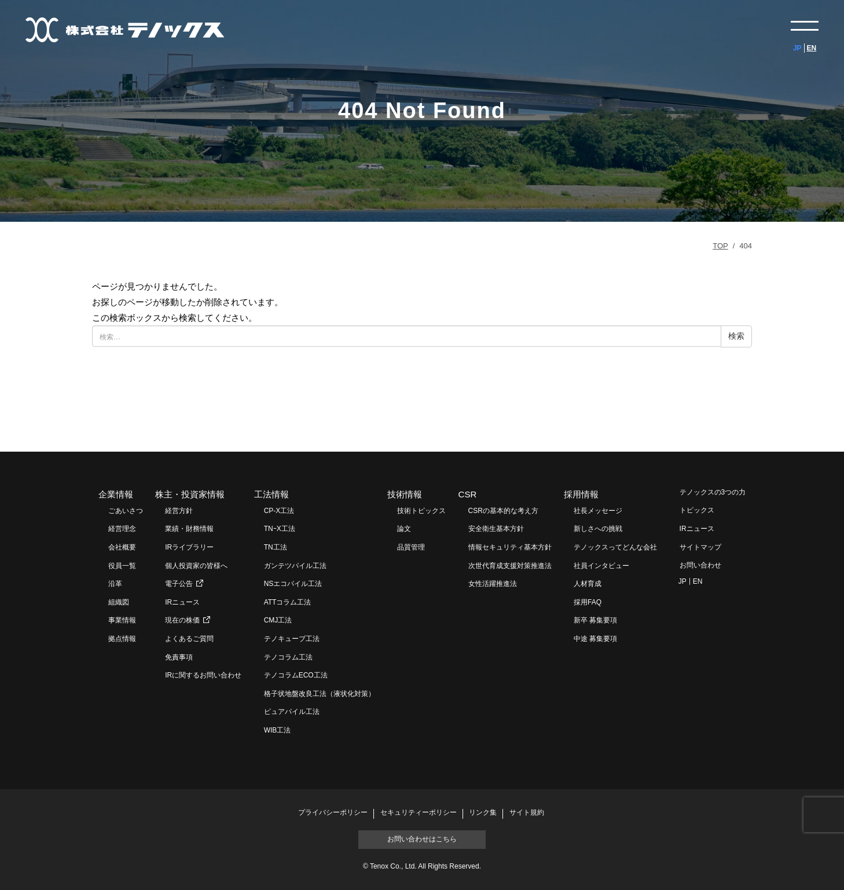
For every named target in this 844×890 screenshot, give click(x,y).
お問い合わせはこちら (422, 839)
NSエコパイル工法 (293, 584)
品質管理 (411, 547)
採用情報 (581, 494)
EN (812, 48)
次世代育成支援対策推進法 (510, 566)
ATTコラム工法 (287, 602)
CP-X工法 (279, 511)
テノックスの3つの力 (713, 492)
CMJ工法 (278, 620)
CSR (467, 494)
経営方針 (179, 511)
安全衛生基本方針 (496, 529)
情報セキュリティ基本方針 (510, 547)
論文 (404, 529)
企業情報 (115, 494)
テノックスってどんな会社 (615, 547)
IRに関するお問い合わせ (203, 675)
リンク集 (483, 812)
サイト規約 (526, 812)
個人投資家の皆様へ (196, 566)
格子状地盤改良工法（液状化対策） (319, 694)
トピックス (697, 510)
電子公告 (179, 584)
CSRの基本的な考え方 (503, 511)
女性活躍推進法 (492, 584)
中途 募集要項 (595, 639)
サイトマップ (700, 547)
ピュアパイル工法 (292, 712)
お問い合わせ (700, 565)
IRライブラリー (189, 547)
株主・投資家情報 (190, 494)
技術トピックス (421, 511)
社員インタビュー (601, 566)
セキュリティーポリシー (418, 812)
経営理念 (122, 529)
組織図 (118, 602)
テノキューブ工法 (292, 639)
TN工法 (275, 547)
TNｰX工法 (279, 529)
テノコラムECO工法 (296, 675)
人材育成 (587, 584)
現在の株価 (182, 620)
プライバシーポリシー (333, 812)
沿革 (115, 584)
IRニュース (182, 602)
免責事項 (179, 657)
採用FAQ (587, 602)
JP (797, 48)
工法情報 (271, 494)
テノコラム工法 (288, 657)
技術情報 (404, 494)
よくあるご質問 (189, 639)
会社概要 (122, 547)
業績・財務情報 (189, 529)
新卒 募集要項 (595, 620)
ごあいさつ (125, 511)
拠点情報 (122, 639)
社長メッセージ (598, 511)
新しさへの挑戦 (598, 529)
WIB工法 (277, 730)
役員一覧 (122, 566)
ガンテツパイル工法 (295, 566)
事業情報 (122, 620)
